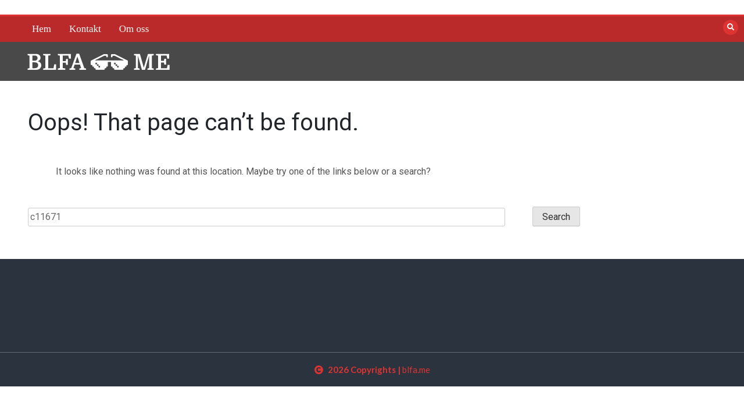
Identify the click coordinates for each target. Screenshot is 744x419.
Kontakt (85, 28)
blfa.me (416, 369)
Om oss (134, 28)
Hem (41, 28)
